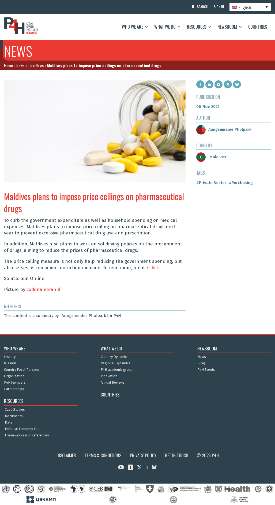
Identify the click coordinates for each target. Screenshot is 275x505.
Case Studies (15, 410)
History (10, 357)
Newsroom (227, 27)
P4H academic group (117, 370)
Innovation (109, 376)
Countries (257, 27)
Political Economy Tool (23, 429)
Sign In (219, 6)
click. (154, 268)
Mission (10, 363)
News (40, 65)
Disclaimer (66, 455)
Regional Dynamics (115, 363)
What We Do (165, 27)
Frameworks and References (27, 435)
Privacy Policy (143, 455)
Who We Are (132, 27)
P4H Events (206, 370)
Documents (14, 416)
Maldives (211, 157)
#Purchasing (241, 182)
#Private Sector (211, 182)
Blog (201, 363)
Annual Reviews (113, 382)
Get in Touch (176, 455)
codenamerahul (44, 289)
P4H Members (15, 382)
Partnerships (14, 389)
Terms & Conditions (103, 455)
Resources (196, 27)
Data (8, 422)
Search (202, 6)
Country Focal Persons (22, 370)
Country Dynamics (115, 357)
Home (8, 65)
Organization (14, 376)
